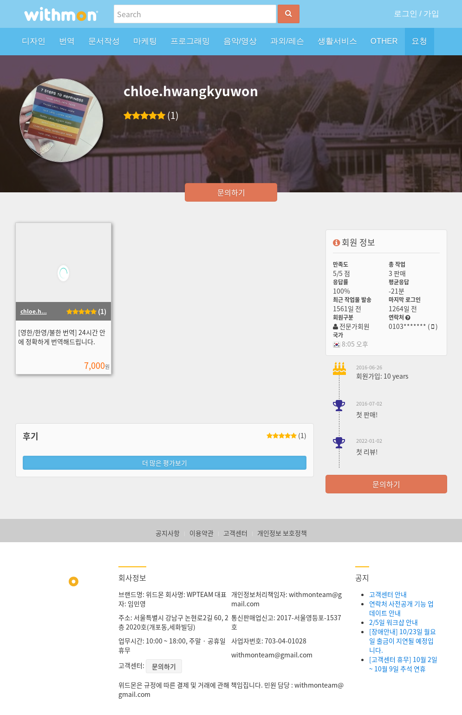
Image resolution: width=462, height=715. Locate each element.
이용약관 (201, 533)
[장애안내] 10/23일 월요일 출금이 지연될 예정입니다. (402, 641)
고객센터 (235, 533)
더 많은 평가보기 (164, 462)
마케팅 (145, 41)
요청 (419, 41)
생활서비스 (337, 41)
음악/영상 (240, 41)
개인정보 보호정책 (282, 533)
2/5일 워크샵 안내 (393, 622)
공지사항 (168, 533)
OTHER (384, 41)
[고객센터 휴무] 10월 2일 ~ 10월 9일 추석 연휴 (403, 664)
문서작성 (104, 41)
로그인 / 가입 (417, 13)
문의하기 (231, 192)
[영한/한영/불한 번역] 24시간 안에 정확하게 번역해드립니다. (61, 337)
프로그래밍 (190, 41)
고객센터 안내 (388, 594)
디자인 (34, 41)
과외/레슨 (287, 41)
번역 (67, 41)
